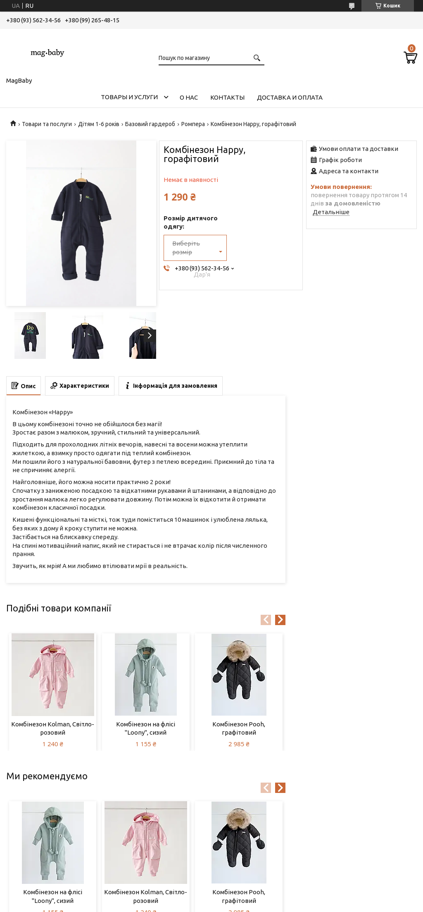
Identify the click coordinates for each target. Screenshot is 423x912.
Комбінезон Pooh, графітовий (238, 728)
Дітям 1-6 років (98, 124)
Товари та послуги (47, 124)
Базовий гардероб (150, 124)
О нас (189, 97)
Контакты (227, 97)
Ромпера (193, 124)
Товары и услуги (129, 96)
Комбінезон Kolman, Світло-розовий (52, 728)
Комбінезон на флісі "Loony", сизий (145, 728)
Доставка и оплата (290, 97)
